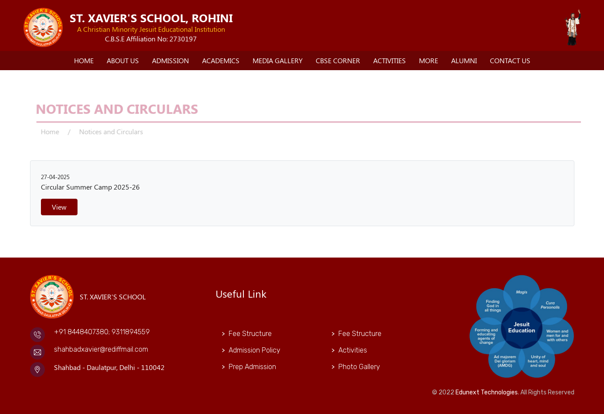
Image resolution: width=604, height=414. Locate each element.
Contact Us (510, 60)
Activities (389, 60)
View (59, 206)
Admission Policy (254, 350)
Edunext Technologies (487, 392)
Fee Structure (250, 333)
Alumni (464, 60)
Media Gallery (278, 60)
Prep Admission (252, 367)
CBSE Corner (338, 60)
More (428, 60)
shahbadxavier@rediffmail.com (101, 349)
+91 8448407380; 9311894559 (102, 332)
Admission (170, 60)
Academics (221, 60)
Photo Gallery (359, 367)
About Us (123, 60)
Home (84, 60)
